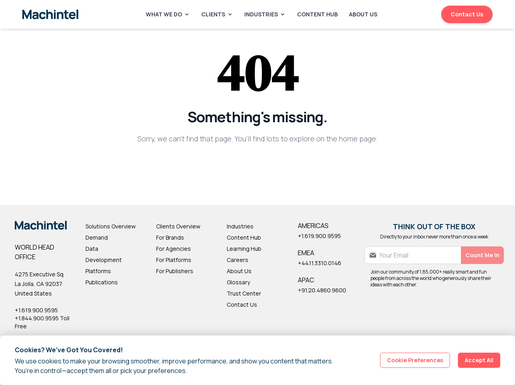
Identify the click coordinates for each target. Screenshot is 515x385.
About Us (363, 14)
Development (103, 260)
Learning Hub (244, 248)
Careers (237, 260)
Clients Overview (178, 226)
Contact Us (467, 14)
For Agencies (173, 248)
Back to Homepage (257, 165)
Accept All (479, 360)
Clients (217, 14)
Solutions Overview (110, 226)
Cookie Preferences (415, 360)
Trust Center (244, 293)
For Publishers (174, 271)
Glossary (238, 282)
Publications (101, 282)
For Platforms (173, 260)
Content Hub (317, 14)
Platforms (98, 271)
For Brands (170, 237)
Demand (96, 237)
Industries (265, 14)
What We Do (168, 14)
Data (91, 248)
